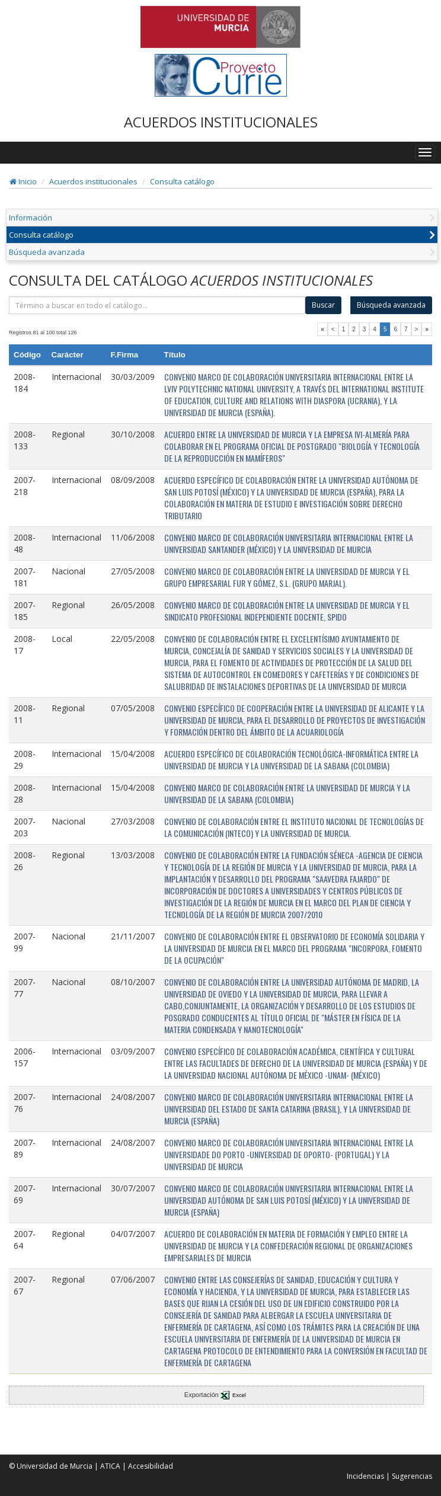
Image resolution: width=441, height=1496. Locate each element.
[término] (157, 305)
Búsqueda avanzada (47, 252)
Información (30, 217)
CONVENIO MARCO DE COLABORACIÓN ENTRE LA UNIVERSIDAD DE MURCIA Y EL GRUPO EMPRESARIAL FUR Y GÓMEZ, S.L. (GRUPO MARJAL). (287, 577)
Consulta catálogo (182, 181)
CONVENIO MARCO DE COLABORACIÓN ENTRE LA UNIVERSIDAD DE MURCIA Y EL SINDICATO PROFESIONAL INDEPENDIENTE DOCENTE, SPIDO (287, 611)
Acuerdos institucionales (93, 181)
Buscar (323, 305)
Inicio (23, 181)
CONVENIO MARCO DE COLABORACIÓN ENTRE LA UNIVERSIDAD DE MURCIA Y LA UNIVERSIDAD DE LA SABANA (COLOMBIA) (287, 793)
